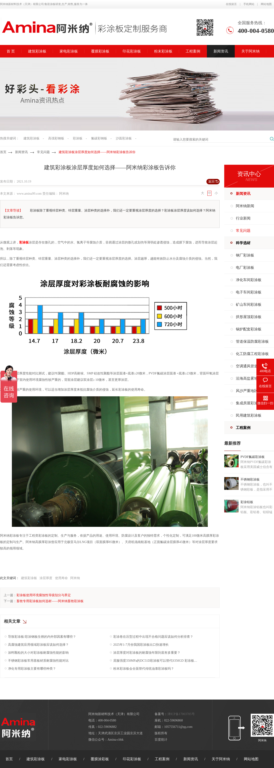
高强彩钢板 (56, 138)
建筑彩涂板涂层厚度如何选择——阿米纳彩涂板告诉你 (97, 152)
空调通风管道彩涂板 (252, 366)
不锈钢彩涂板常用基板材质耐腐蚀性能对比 (38, 660)
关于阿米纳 (250, 51)
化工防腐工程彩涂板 (252, 354)
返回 (211, 181)
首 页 (11, 51)
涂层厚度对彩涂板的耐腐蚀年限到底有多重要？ (146, 652)
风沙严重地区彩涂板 (252, 391)
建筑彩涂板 (37, 51)
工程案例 (193, 51)
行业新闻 (243, 218)
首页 (3, 152)
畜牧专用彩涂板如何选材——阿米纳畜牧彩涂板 (50, 601)
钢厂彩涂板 (245, 255)
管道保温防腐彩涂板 (252, 341)
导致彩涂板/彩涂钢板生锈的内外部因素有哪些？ (42, 636)
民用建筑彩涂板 (248, 415)
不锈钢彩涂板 (250, 479)
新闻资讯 (220, 51)
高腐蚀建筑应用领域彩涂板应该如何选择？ (38, 644)
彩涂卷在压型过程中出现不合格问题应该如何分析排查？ (153, 636)
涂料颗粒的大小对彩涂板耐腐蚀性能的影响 (38, 652)
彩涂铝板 (246, 502)
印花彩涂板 (132, 51)
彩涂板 (77, 138)
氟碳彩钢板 (99, 138)
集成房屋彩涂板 (248, 403)
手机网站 (248, 4)
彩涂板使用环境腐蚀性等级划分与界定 (43, 595)
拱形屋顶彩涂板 (248, 317)
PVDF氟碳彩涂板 (252, 457)
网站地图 (266, 4)
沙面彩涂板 (124, 138)
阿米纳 (75, 578)
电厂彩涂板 (245, 267)
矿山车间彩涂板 (248, 304)
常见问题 (43, 152)
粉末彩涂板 (163, 51)
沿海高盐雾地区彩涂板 (254, 378)
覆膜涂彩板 (100, 759)
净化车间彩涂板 (248, 280)
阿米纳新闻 (245, 206)
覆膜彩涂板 (100, 51)
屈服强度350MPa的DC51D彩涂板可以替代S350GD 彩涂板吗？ (155, 660)
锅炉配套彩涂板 (248, 329)
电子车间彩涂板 (248, 292)
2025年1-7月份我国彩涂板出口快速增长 (141, 644)
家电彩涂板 (69, 51)
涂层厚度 (46, 578)
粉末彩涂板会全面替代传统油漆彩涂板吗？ (143, 668)
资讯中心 (249, 174)
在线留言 (231, 4)
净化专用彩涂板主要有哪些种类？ (32, 668)
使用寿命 (61, 578)
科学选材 (243, 243)
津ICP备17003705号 (181, 714)
